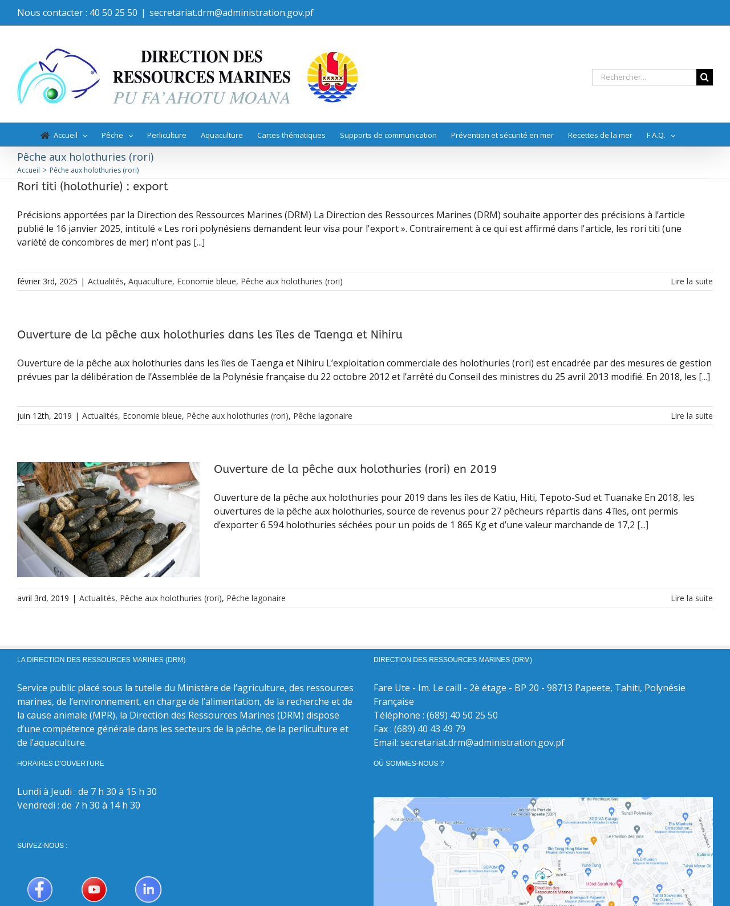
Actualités (106, 281)
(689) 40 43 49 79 (429, 729)
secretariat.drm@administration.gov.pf (231, 12)
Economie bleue (206, 281)
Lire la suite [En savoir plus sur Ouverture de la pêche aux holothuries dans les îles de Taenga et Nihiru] (692, 415)
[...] (199, 242)
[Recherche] (704, 77)
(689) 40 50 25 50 (462, 715)
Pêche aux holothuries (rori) (292, 281)
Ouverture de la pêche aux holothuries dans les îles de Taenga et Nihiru (210, 334)
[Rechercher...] (644, 77)
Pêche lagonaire (322, 415)
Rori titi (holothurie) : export (92, 186)
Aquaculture (150, 281)
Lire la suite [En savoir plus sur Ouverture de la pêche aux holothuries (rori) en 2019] (692, 598)
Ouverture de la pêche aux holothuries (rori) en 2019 (355, 469)
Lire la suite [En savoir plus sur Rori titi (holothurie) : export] (692, 281)
